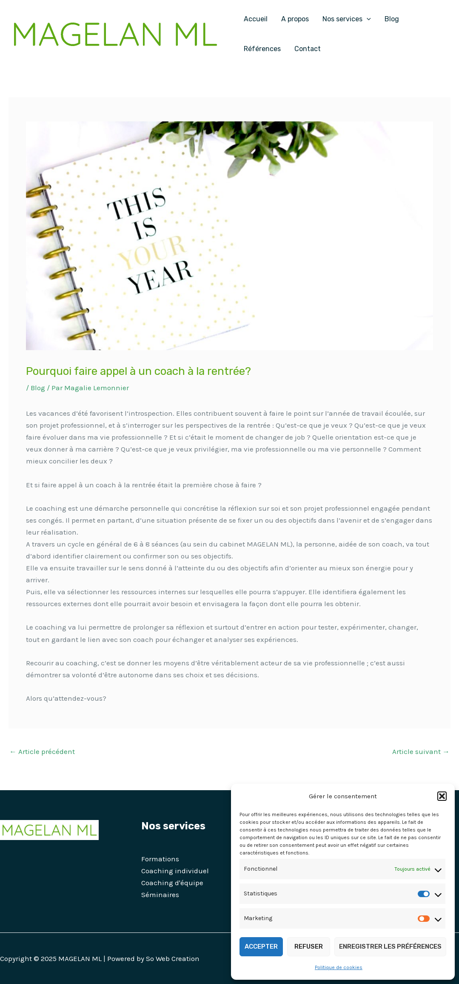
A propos (295, 19)
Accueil (256, 19)
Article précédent (42, 751)
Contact (307, 49)
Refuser (308, 946)
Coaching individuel (175, 870)
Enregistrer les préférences (390, 946)
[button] (442, 796)
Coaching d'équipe (172, 882)
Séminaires (160, 894)
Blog (392, 19)
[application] (366, 19)
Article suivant (421, 751)
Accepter (261, 946)
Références (262, 49)
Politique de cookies (338, 967)
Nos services (346, 19)
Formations (160, 859)
